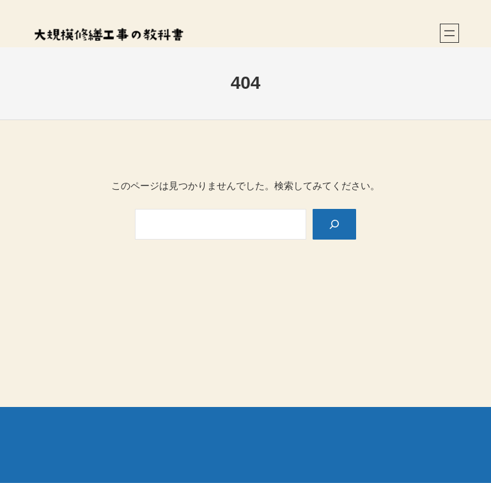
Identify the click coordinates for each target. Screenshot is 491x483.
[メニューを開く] (449, 33)
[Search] (334, 224)
